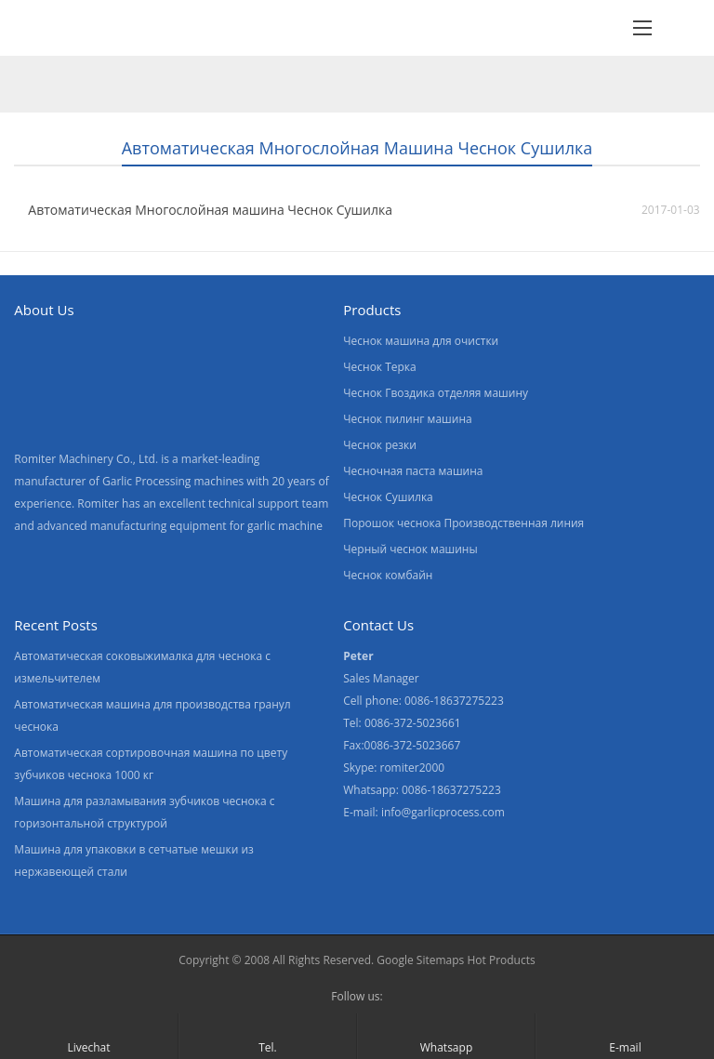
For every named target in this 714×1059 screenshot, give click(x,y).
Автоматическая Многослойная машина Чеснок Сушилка (210, 209)
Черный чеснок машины (410, 549)
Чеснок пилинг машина (407, 419)
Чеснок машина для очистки (420, 341)
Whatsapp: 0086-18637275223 (422, 790)
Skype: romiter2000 (393, 767)
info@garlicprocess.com (443, 812)
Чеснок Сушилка (388, 497)
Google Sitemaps (420, 960)
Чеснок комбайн (387, 575)
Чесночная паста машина (413, 471)
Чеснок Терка (379, 367)
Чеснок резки (379, 445)
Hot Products (501, 960)
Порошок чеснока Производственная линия (463, 523)
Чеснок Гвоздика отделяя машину (435, 393)
